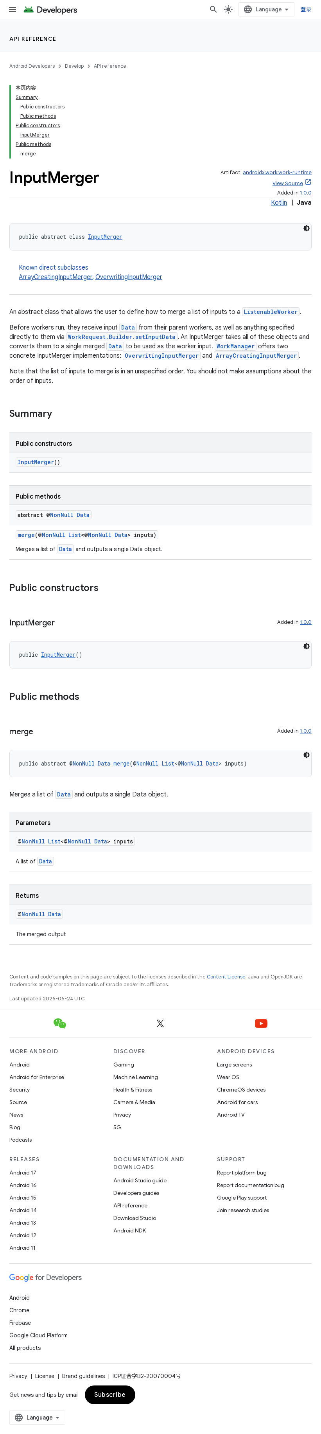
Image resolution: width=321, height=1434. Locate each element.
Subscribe (110, 1395)
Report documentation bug (250, 1185)
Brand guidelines (83, 1376)
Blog (14, 1127)
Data (128, 327)
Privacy (122, 1114)
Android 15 (22, 1197)
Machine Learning (135, 1077)
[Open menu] (12, 9)
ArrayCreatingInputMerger (55, 277)
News (16, 1114)
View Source (288, 183)
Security (19, 1089)
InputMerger (105, 236)
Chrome (19, 1310)
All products (25, 1347)
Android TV (231, 1114)
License (44, 1376)
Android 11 (22, 1247)
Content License (226, 976)
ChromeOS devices (241, 1089)
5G (117, 1127)
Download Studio (134, 1217)
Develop (74, 66)
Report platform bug (242, 1172)
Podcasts (20, 1139)
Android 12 (22, 1235)
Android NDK (129, 1230)
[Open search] (213, 9)
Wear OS (228, 1077)
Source (18, 1102)
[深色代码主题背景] (306, 228)
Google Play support (242, 1197)
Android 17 (22, 1172)
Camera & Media (134, 1102)
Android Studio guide (140, 1180)
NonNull (62, 515)
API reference (33, 38)
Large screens (234, 1064)
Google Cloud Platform (38, 1335)
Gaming (123, 1064)
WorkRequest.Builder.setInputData (122, 336)
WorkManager (236, 346)
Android (19, 1064)
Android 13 (22, 1222)
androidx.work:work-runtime (277, 172)
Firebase (20, 1322)
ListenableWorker (271, 311)
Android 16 (23, 1185)
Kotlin (279, 203)
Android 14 (23, 1210)
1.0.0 (306, 192)
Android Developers (32, 66)
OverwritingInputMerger (128, 277)
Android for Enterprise (36, 1077)
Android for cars (237, 1102)
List (74, 535)
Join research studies (243, 1210)
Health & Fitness (132, 1089)
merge (26, 535)
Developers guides (136, 1192)
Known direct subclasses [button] (165, 273)
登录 (306, 9)
